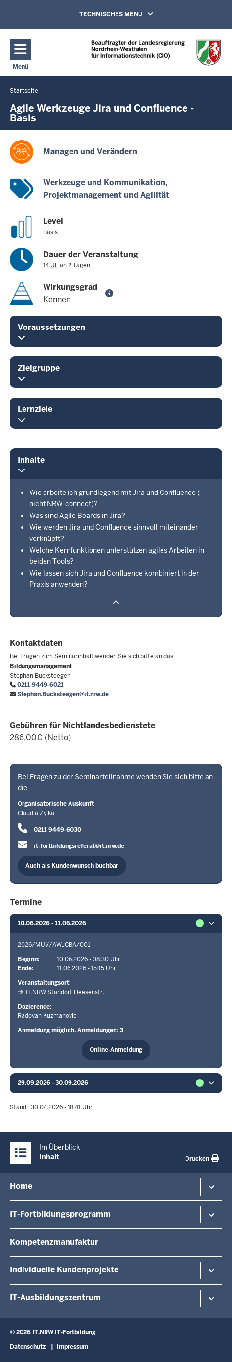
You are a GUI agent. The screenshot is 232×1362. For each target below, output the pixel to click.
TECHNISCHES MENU (130, 13)
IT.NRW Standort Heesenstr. (65, 992)
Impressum (72, 1347)
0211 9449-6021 (40, 685)
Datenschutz (28, 1347)
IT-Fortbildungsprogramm (60, 1214)
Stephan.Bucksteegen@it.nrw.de (63, 694)
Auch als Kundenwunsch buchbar (71, 865)
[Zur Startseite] (156, 52)
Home (21, 1186)
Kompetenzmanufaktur (54, 1242)
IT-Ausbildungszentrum (55, 1297)
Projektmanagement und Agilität (106, 195)
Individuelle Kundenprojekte (64, 1270)
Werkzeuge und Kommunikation (104, 182)
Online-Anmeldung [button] (116, 1050)
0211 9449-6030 (57, 830)
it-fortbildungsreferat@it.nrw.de (79, 846)
